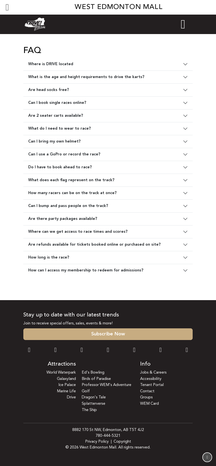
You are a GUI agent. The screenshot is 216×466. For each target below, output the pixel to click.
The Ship (89, 410)
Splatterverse (93, 404)
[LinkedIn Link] (187, 350)
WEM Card (149, 404)
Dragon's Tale (94, 397)
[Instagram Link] (55, 350)
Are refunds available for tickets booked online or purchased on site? (94, 245)
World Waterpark (61, 373)
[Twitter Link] (108, 350)
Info (145, 364)
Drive (71, 397)
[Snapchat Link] (82, 350)
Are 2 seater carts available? (55, 116)
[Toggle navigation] (7, 7)
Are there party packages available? (62, 219)
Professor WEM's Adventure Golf (106, 388)
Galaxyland (66, 379)
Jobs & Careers (153, 373)
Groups (146, 397)
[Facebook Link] (29, 350)
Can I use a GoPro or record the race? (64, 154)
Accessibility (151, 379)
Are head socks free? (48, 90)
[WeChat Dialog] (134, 350)
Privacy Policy (97, 442)
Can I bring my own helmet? (54, 141)
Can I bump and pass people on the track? (68, 206)
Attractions (62, 364)
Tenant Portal (152, 385)
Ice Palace (67, 385)
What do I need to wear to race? (59, 129)
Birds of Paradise (96, 379)
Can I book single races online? (57, 103)
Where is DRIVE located (50, 64)
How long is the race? (48, 258)
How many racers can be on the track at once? (72, 193)
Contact (147, 391)
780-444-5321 (108, 436)
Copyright (122, 442)
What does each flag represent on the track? (71, 180)
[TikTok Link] (160, 350)
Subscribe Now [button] (108, 334)
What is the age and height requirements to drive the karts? (86, 77)
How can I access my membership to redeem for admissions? (85, 270)
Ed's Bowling (93, 373)
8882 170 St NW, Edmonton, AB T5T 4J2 (108, 430)
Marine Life (66, 391)
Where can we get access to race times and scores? (77, 232)
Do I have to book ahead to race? (60, 167)
